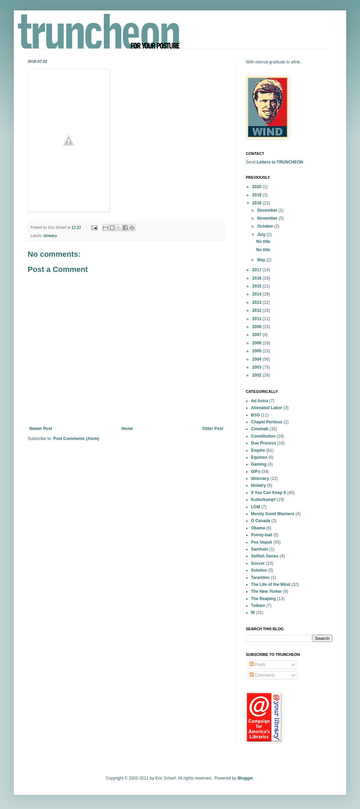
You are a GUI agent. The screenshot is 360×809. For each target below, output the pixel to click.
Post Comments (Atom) (76, 438)
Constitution (263, 436)
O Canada (260, 520)
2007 (257, 334)
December (267, 210)
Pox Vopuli (261, 542)
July (262, 234)
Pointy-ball (261, 535)
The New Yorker (266, 591)
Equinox (259, 457)
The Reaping (263, 598)
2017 (257, 269)
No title (263, 241)
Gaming (259, 464)
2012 (257, 310)
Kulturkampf (263, 499)
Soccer (258, 563)
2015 (257, 286)
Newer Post (40, 428)
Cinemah (260, 429)
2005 (257, 351)
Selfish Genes (264, 556)
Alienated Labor (266, 407)
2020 (257, 186)
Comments (262, 675)
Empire (258, 450)
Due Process (263, 443)
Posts (257, 664)
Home (127, 428)
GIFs (255, 471)
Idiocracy (260, 478)
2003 (257, 367)
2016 (257, 278)
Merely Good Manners (272, 513)
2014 (257, 294)
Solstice (259, 570)
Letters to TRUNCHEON (279, 162)
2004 (257, 359)
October (265, 226)
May (262, 259)
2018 (257, 203)
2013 (257, 302)
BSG (255, 415)
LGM (255, 506)
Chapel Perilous (266, 422)
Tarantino (260, 577)
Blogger (245, 778)
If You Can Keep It (268, 492)
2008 (257, 326)
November (268, 218)
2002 (257, 375)
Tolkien (258, 605)
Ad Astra (259, 400)
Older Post (212, 428)
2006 (257, 343)
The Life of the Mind (270, 584)
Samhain (259, 549)
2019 (257, 195)
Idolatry (50, 236)
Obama (258, 528)
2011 (257, 318)
